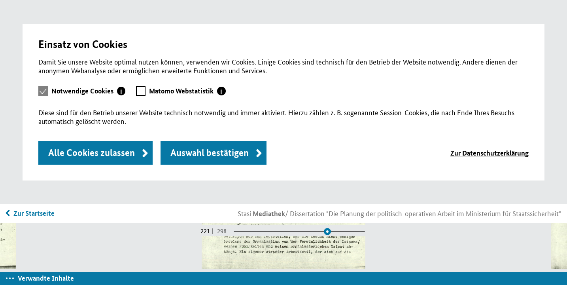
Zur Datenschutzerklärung (489, 153)
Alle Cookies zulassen (91, 152)
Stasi (261, 213)
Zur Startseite (34, 213)
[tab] (88, 91)
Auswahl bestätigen (209, 152)
